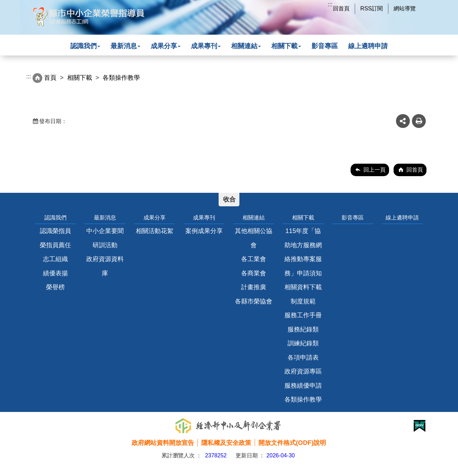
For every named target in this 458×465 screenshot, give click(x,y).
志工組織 (55, 258)
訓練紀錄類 (303, 343)
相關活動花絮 (154, 230)
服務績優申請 (303, 385)
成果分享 (165, 46)
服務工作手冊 (303, 315)
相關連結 (246, 46)
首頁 (50, 77)
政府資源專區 (303, 371)
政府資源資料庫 (105, 265)
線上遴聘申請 (368, 46)
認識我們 (85, 46)
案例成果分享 (204, 230)
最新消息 (125, 46)
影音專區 (324, 46)
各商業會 (253, 273)
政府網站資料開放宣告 (163, 442)
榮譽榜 (55, 287)
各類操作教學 (303, 399)
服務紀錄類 (303, 329)
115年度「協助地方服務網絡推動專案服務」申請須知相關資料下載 (303, 259)
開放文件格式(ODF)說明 (292, 442)
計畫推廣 (253, 287)
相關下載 (286, 46)
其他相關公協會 (253, 237)
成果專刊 (206, 46)
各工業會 (253, 258)
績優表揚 (55, 273)
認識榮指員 (55, 230)
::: (330, 4)
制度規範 (303, 301)
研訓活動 (105, 245)
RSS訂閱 (371, 8)
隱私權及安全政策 (226, 442)
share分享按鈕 (403, 121)
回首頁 (341, 8)
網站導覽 (405, 8)
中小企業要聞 (105, 230)
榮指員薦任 (55, 245)
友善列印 (419, 121)
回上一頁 (374, 170)
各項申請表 (303, 357)
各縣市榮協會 (253, 301)
